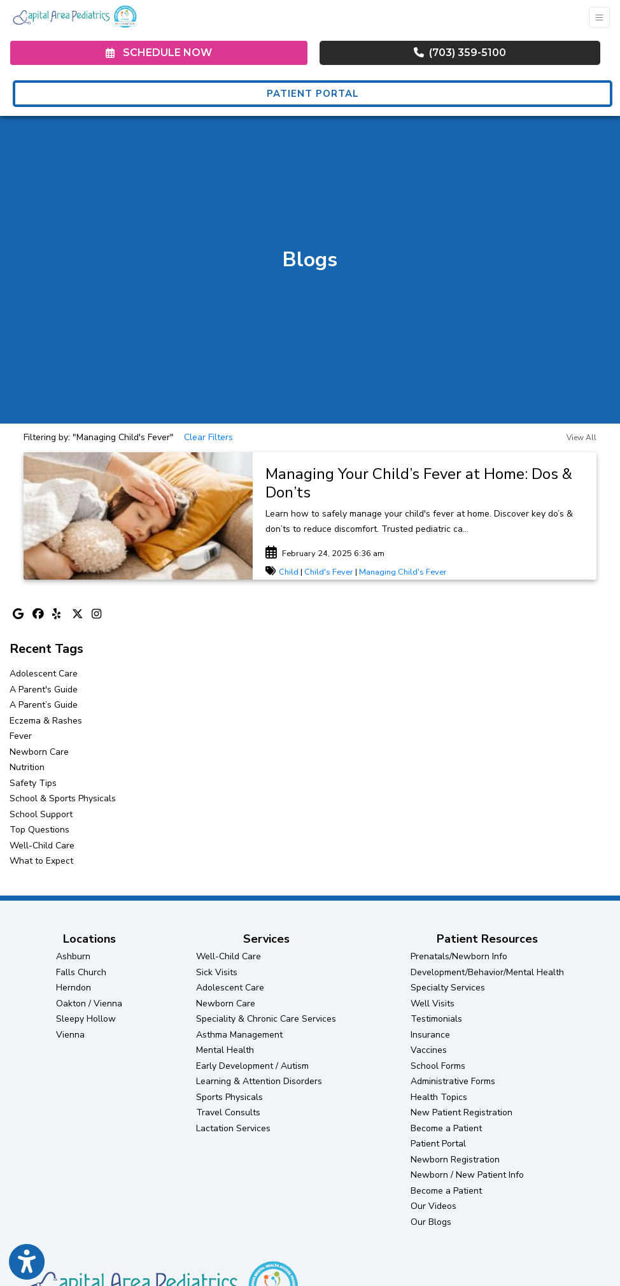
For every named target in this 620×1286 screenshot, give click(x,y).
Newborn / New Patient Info (467, 1175)
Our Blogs (431, 1222)
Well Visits (432, 1003)
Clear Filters (208, 437)
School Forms (438, 1066)
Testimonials (436, 1019)
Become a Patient (446, 1128)
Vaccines (429, 1050)
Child (289, 572)
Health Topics (439, 1097)
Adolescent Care (44, 674)
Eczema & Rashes (46, 721)
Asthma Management (239, 1035)
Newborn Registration (455, 1160)
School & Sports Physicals (63, 798)
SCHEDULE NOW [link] (159, 52)
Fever (21, 736)
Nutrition (27, 767)
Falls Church (81, 972)
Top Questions (39, 830)
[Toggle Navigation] (599, 17)
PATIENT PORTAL (313, 94)
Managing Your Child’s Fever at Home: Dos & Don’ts (418, 483)
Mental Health (225, 1050)
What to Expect (41, 861)
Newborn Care (39, 752)
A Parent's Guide (44, 689)
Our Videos (433, 1206)
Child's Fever (328, 572)
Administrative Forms (453, 1081)
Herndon (73, 988)
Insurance (430, 1035)
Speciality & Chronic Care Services (266, 1019)
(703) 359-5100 (460, 52)
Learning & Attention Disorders (259, 1081)
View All (581, 437)
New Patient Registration (461, 1112)
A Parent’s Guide (44, 705)
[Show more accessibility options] (26, 1262)
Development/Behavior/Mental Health (487, 972)
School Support (41, 814)
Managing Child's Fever (403, 572)
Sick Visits (216, 972)
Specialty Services (448, 988)
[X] (78, 615)
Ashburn (73, 956)
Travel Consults (228, 1112)
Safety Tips (33, 783)
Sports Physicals (229, 1097)
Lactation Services (233, 1128)
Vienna (70, 1035)
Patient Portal (438, 1144)
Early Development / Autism (252, 1066)
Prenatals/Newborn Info (459, 956)
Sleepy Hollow (86, 1019)
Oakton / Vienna (89, 1003)
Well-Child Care (42, 845)
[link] (424, 483)
